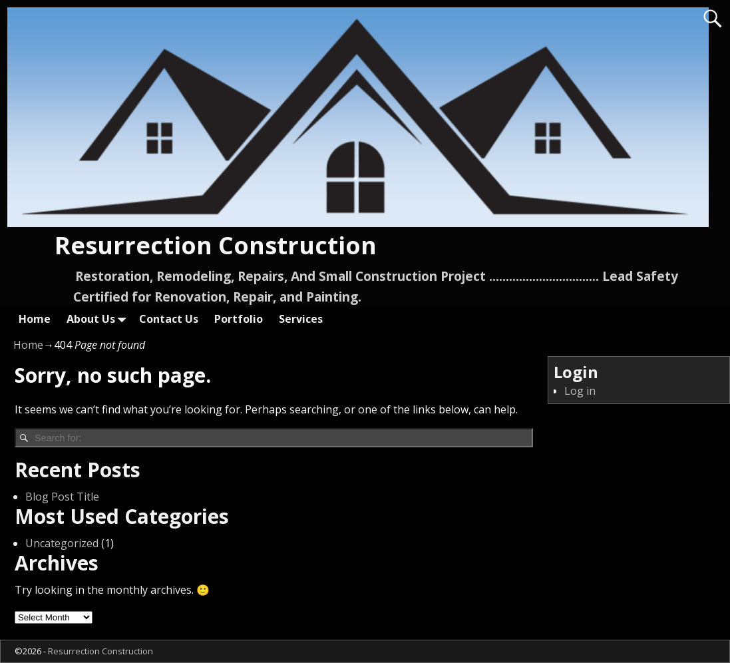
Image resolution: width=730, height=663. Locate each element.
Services (301, 319)
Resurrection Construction (216, 245)
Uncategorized (61, 543)
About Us (99, 318)
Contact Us (168, 319)
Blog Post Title (62, 496)
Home (35, 319)
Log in (580, 390)
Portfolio (238, 319)
